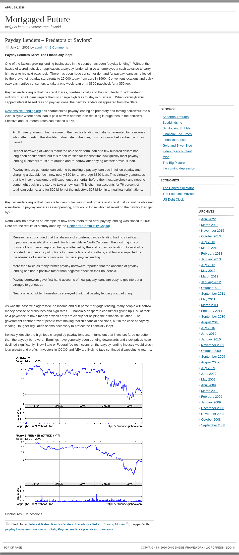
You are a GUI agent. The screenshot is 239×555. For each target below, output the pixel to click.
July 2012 (208, 265)
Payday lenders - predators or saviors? (85, 529)
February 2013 (211, 253)
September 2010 (213, 316)
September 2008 (213, 425)
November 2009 (212, 345)
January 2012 (211, 282)
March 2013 (209, 248)
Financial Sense (174, 140)
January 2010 (211, 339)
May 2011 (208, 299)
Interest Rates (39, 524)
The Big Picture (174, 163)
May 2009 (208, 379)
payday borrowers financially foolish (30, 529)
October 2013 (211, 236)
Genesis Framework (188, 547)
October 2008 (211, 419)
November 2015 (212, 230)
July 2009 (208, 368)
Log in (230, 547)
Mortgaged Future (37, 19)
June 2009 (208, 374)
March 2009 (209, 391)
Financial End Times (177, 134)
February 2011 (211, 311)
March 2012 (209, 276)
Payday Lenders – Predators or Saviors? (48, 40)
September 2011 (213, 293)
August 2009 (210, 362)
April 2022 (208, 219)
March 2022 (209, 225)
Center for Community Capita (88, 226)
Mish (166, 157)
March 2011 (209, 305)
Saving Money (114, 524)
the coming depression (179, 168)
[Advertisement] (190, 69)
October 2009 (211, 351)
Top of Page (13, 547)
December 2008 (212, 408)
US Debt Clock (173, 199)
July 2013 (208, 242)
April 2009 (208, 385)
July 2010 (208, 328)
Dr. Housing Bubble (176, 128)
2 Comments (59, 47)
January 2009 (211, 402)
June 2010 (208, 333)
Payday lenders (62, 524)
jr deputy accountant (177, 151)
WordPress (215, 547)
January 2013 (211, 259)
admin (39, 47)
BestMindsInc (172, 122)
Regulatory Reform (88, 524)
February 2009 (211, 396)
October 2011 (211, 288)
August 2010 (210, 322)
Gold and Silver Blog (177, 145)
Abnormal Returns (176, 117)
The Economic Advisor (179, 194)
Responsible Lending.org (23, 111)
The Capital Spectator (178, 188)
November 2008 (212, 414)
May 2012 (208, 271)
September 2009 (213, 356)
